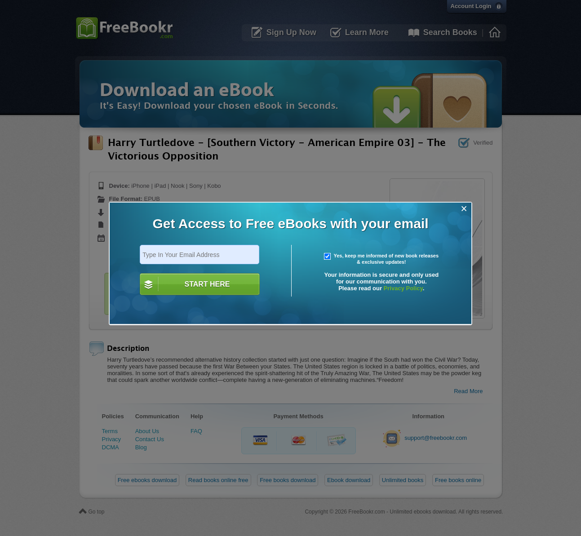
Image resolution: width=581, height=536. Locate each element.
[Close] (464, 208)
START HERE (207, 284)
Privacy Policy (403, 288)
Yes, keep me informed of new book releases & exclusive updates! (381, 259)
